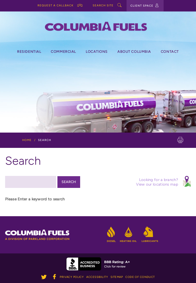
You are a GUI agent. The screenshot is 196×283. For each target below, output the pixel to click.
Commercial (63, 51)
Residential (29, 51)
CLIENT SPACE (144, 5)
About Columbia (134, 51)
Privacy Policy (72, 277)
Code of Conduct (140, 277)
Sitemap (117, 277)
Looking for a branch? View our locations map (163, 181)
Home (27, 140)
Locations (97, 51)
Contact (170, 51)
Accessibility (97, 277)
